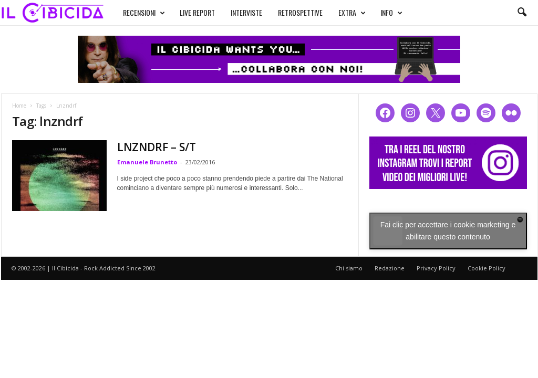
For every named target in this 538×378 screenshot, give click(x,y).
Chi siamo (349, 268)
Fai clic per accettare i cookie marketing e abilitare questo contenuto (448, 230)
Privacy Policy (436, 268)
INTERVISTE (246, 12)
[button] (521, 12)
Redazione (390, 268)
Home (19, 105)
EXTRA (352, 12)
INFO (391, 12)
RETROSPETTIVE (300, 12)
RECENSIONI (144, 12)
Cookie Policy (486, 268)
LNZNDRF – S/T (156, 147)
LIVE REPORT (197, 12)
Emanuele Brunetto (147, 162)
